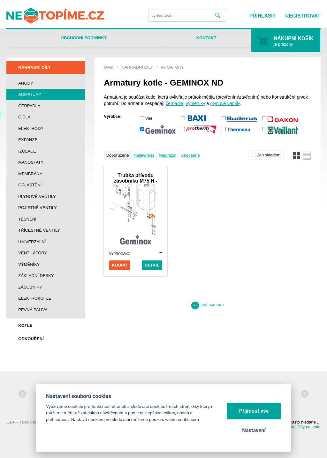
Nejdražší (167, 155)
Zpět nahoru (212, 305)
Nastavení (253, 430)
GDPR (12, 422)
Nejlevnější (144, 155)
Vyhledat (217, 15)
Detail (152, 265)
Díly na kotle (309, 426)
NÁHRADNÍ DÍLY (137, 67)
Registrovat (302, 16)
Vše (148, 118)
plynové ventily (225, 103)
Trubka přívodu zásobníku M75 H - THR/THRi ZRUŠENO (135, 178)
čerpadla (174, 103)
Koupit (119, 265)
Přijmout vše (254, 411)
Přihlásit (262, 16)
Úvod (108, 67)
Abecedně (190, 155)
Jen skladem (268, 155)
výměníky (195, 103)
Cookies (29, 422)
